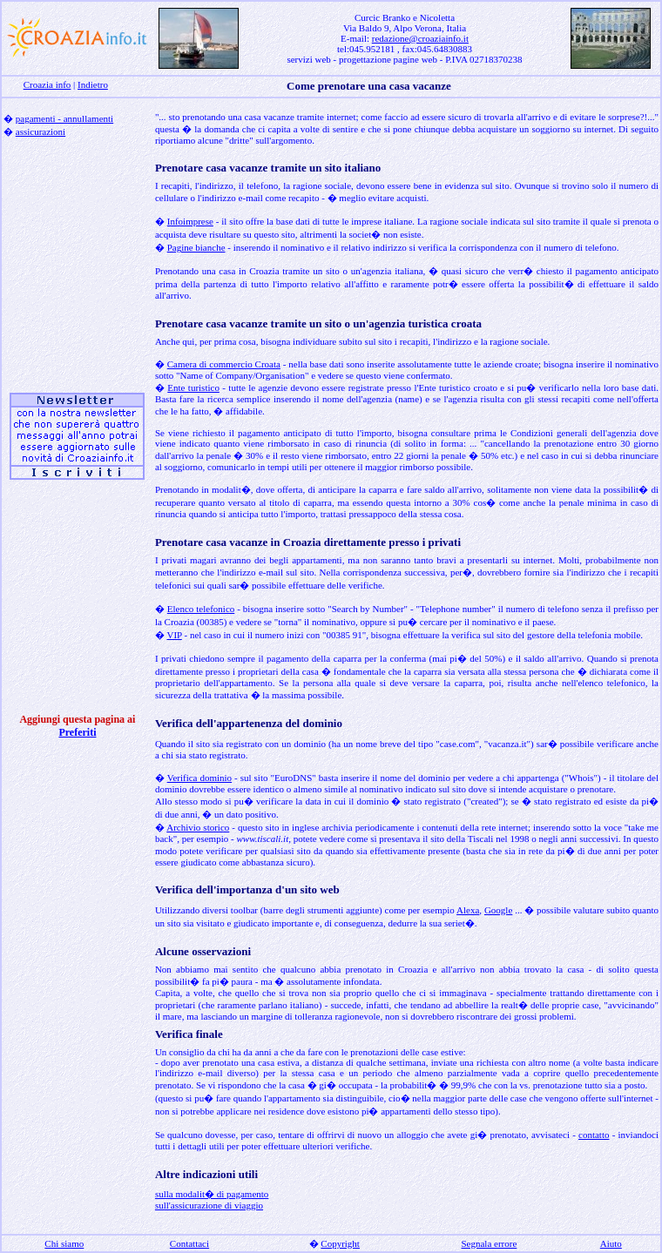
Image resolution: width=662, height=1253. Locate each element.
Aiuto (611, 1243)
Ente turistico (193, 387)
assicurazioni (40, 131)
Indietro (93, 84)
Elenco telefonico (200, 608)
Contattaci (189, 1243)
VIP (173, 635)
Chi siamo (64, 1243)
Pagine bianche (196, 247)
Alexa (467, 910)
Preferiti (77, 732)
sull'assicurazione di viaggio (209, 1205)
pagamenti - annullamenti (64, 118)
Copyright (340, 1243)
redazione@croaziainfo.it (420, 38)
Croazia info (47, 84)
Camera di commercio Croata (223, 364)
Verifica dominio (199, 777)
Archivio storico (197, 827)
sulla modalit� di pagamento (211, 1194)
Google (498, 910)
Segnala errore (489, 1243)
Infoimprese (190, 221)
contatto (593, 1134)
